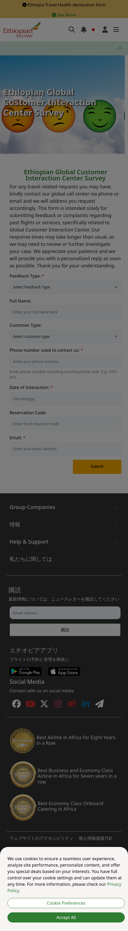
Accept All (66, 917)
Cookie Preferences (66, 903)
